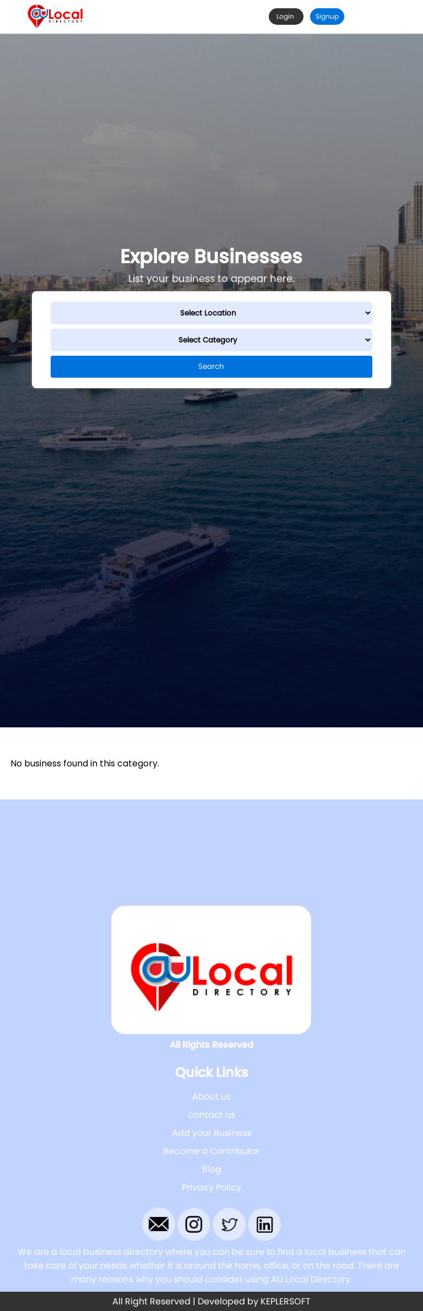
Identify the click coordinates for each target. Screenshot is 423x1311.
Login (286, 16)
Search (211, 366)
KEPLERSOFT (286, 1301)
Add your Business (211, 1133)
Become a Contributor (211, 1151)
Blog (211, 1169)
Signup (327, 16)
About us (211, 1096)
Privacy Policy (211, 1187)
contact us (211, 1114)
